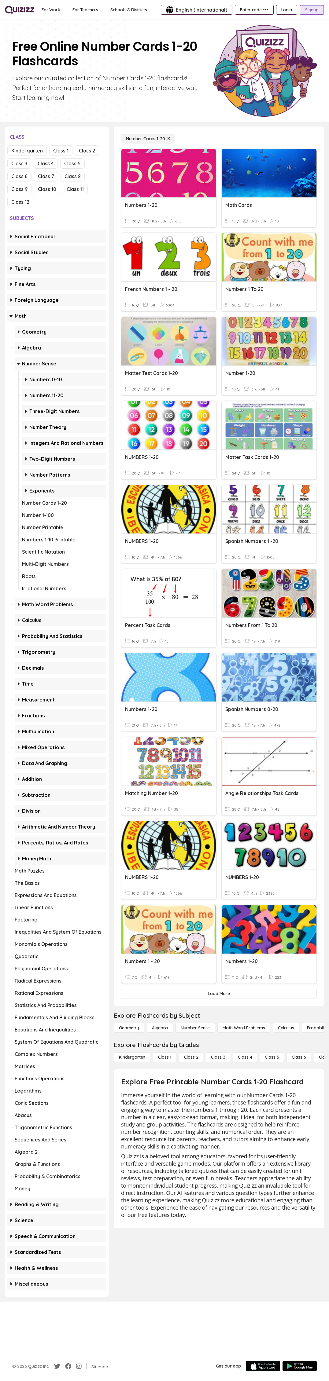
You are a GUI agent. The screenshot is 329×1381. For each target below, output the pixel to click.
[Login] (286, 10)
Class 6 (19, 176)
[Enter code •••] (254, 10)
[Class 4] (245, 1057)
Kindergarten (27, 151)
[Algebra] (160, 1028)
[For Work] (51, 10)
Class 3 (19, 163)
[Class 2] (191, 1057)
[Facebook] (68, 1366)
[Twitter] (57, 1366)
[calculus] (286, 1028)
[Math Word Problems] (243, 1028)
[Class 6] (298, 1057)
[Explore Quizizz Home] (19, 10)
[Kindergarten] (132, 1057)
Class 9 (19, 189)
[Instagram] (79, 1366)
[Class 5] (272, 1057)
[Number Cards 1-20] (148, 139)
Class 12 (20, 202)
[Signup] (312, 10)
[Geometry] (129, 1028)
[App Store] (263, 1366)
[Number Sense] (195, 1028)
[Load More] (219, 993)
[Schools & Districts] (128, 10)
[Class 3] (218, 1057)
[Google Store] (300, 1366)
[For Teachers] (85, 10)
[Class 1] (164, 1057)
